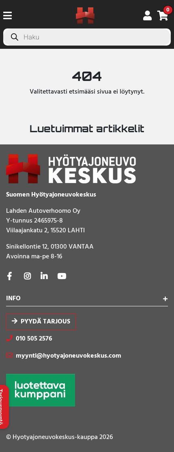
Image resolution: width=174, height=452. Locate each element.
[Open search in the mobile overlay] (87, 37)
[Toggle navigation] (10, 15)
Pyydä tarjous (45, 322)
